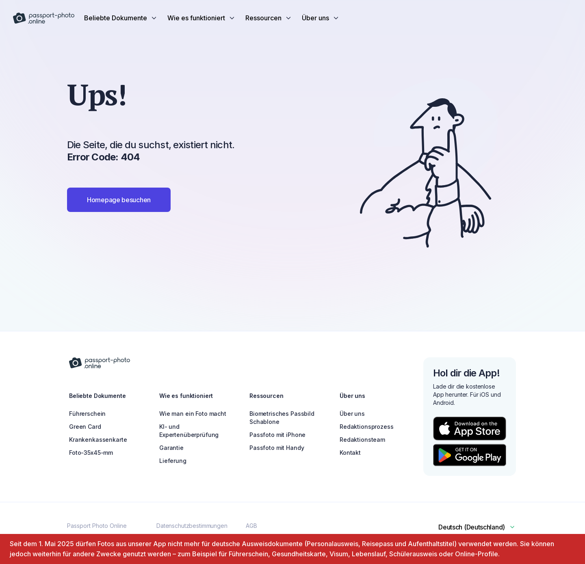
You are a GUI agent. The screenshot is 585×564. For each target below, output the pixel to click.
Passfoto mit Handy (276, 447)
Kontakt (350, 452)
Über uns (352, 413)
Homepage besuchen (119, 200)
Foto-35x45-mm (91, 452)
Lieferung (172, 460)
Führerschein (87, 413)
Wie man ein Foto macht (192, 413)
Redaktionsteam (362, 439)
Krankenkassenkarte (98, 439)
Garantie (171, 447)
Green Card (85, 426)
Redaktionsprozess (367, 426)
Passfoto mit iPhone (277, 434)
